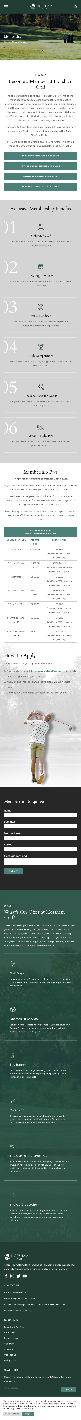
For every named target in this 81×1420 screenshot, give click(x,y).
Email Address (40, 845)
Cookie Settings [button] (12, 1414)
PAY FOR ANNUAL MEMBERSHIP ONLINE (40, 166)
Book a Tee (10, 1342)
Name (40, 823)
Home (7, 42)
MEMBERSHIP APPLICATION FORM (40, 176)
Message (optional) (40, 869)
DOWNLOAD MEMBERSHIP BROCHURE (40, 156)
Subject (40, 857)
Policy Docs (10, 1370)
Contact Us (10, 1364)
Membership (11, 1347)
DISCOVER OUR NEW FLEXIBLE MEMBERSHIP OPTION (40, 541)
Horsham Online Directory (18, 1320)
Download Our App (14, 1336)
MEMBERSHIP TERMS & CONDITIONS (40, 186)
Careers (8, 1358)
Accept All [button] (28, 1414)
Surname (40, 834)
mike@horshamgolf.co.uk (26, 686)
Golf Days (9, 1353)
